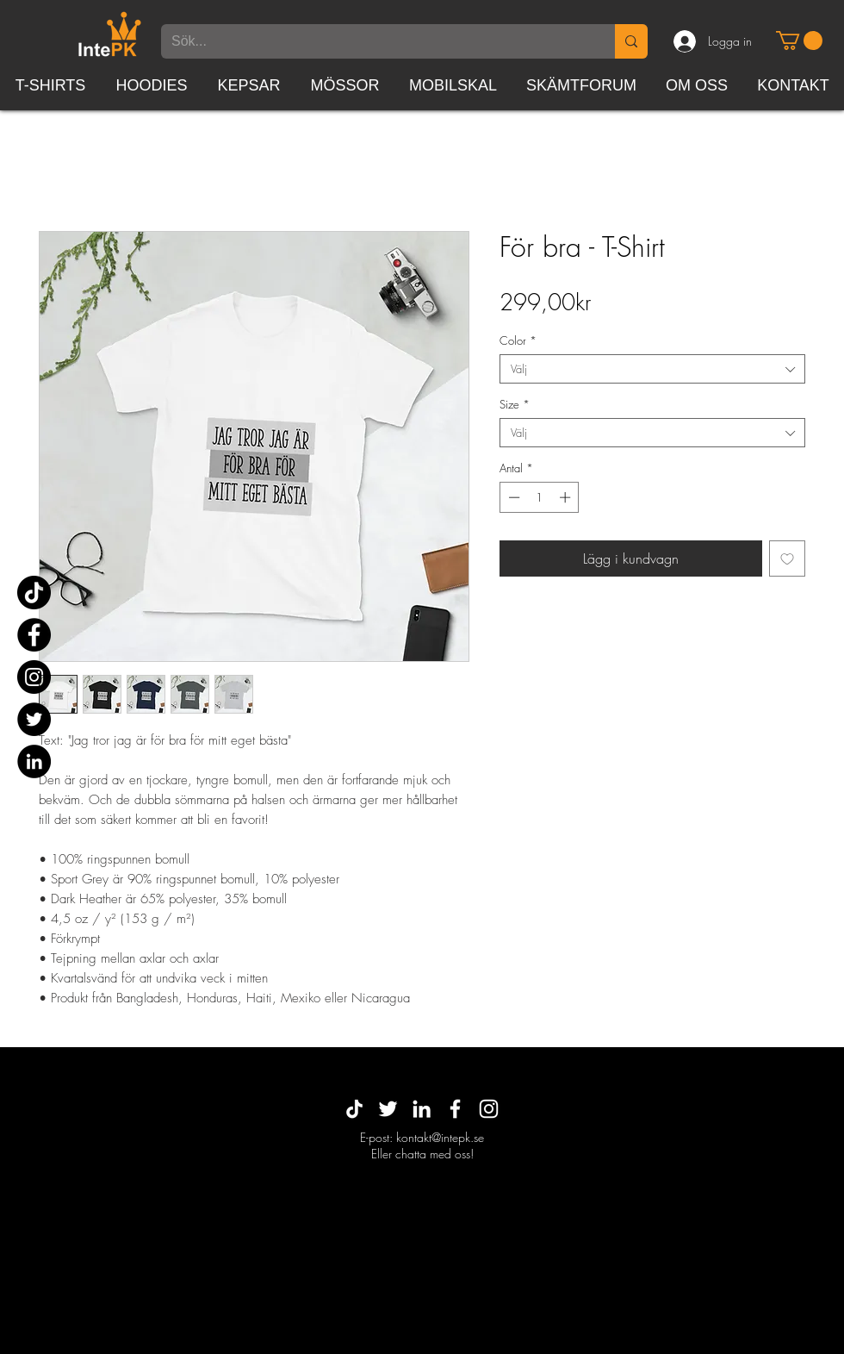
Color (518, 340)
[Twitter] (34, 719)
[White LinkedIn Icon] (421, 1108)
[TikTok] (34, 592)
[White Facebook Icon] (455, 1108)
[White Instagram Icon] (488, 1108)
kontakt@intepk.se (440, 1137)
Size (515, 404)
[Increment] (566, 497)
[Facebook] (34, 635)
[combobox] (652, 369)
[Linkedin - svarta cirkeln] (34, 761)
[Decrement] (512, 497)
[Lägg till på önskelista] (787, 558)
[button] (799, 40)
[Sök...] (375, 41)
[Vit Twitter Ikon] (387, 1108)
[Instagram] (34, 677)
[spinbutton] (539, 497)
